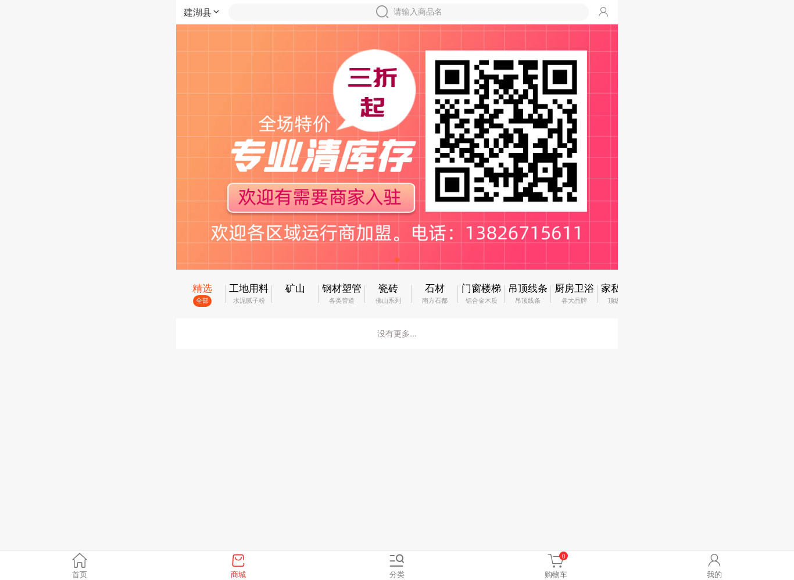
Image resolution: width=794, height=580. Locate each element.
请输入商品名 (408, 12)
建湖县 (202, 12)
